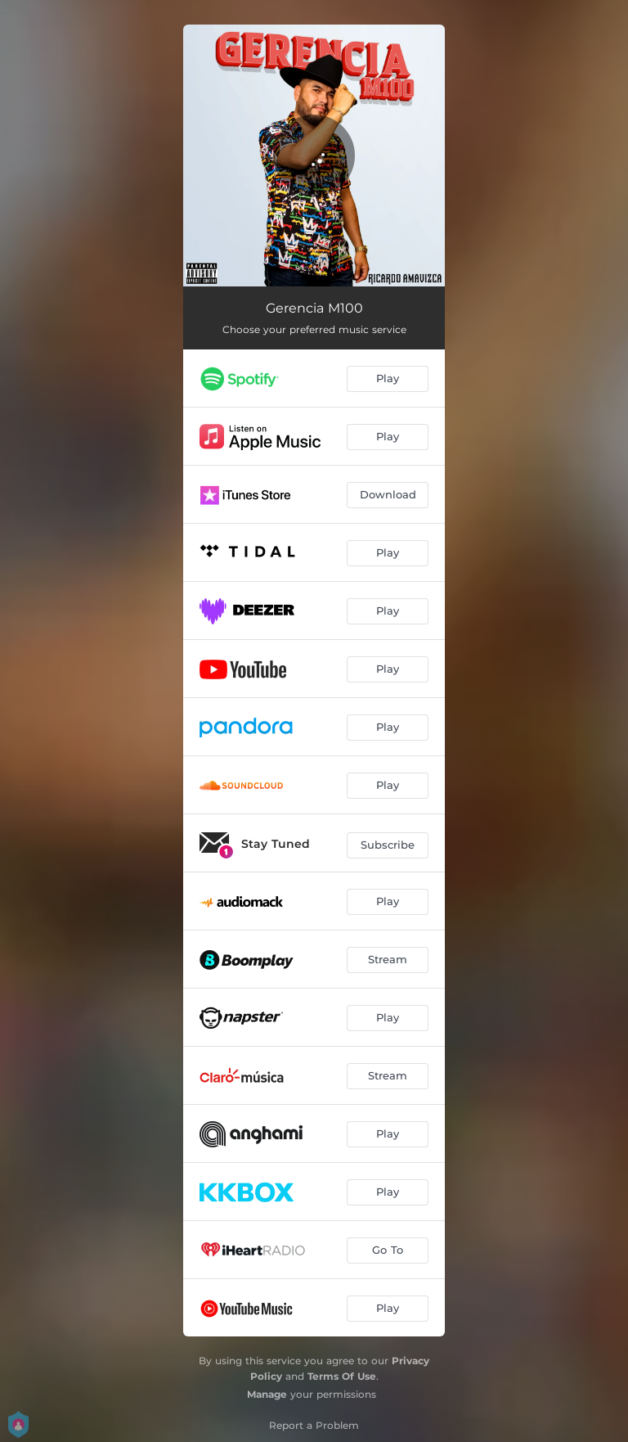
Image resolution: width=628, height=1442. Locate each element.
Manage (267, 1394)
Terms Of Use (341, 1376)
